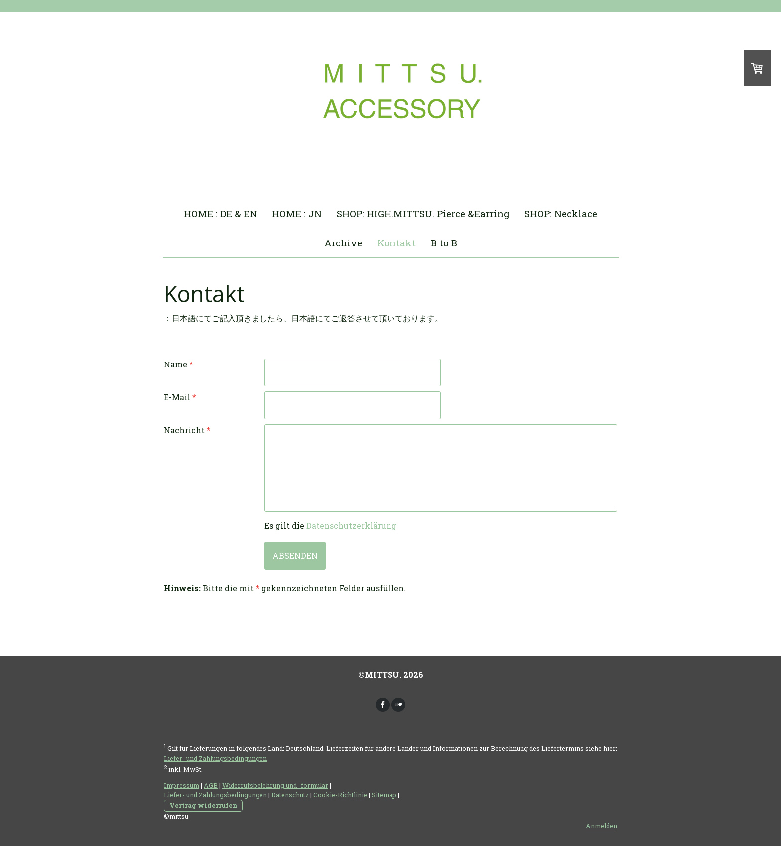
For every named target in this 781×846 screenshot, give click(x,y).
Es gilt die (330, 525)
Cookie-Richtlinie (340, 795)
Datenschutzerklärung (351, 525)
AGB (211, 785)
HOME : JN (297, 213)
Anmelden (601, 826)
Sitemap (384, 795)
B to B (444, 243)
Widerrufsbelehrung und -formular (275, 785)
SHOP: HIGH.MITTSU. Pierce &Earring (423, 213)
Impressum (181, 785)
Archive (343, 243)
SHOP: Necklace (560, 213)
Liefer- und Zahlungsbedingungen (215, 758)
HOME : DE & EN (220, 213)
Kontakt (396, 243)
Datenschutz (290, 795)
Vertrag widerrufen (203, 805)
